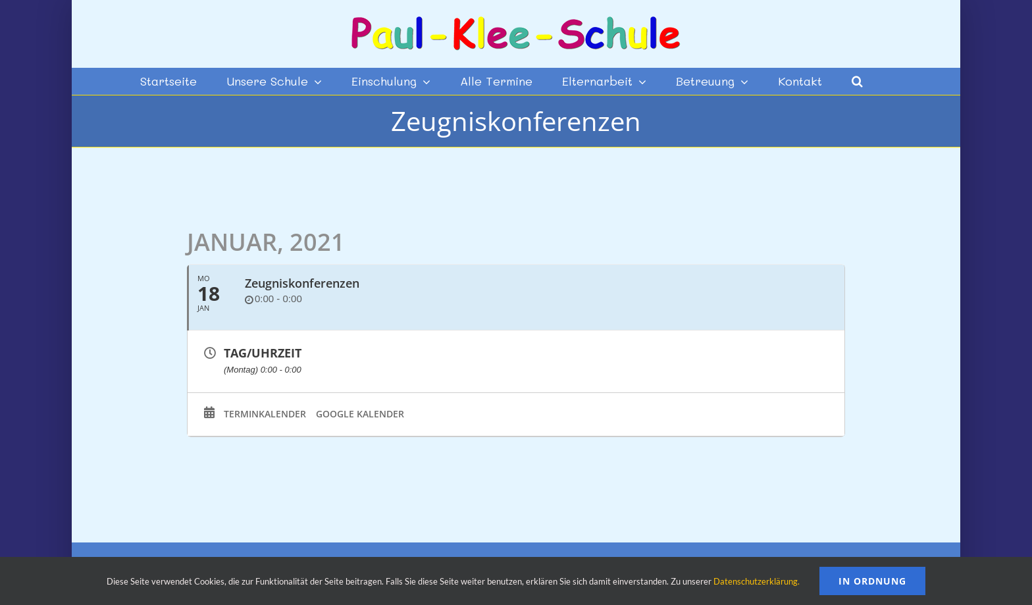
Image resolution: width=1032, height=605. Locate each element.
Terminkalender (265, 414)
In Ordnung (872, 581)
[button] (857, 81)
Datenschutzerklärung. (756, 581)
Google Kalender (360, 414)
